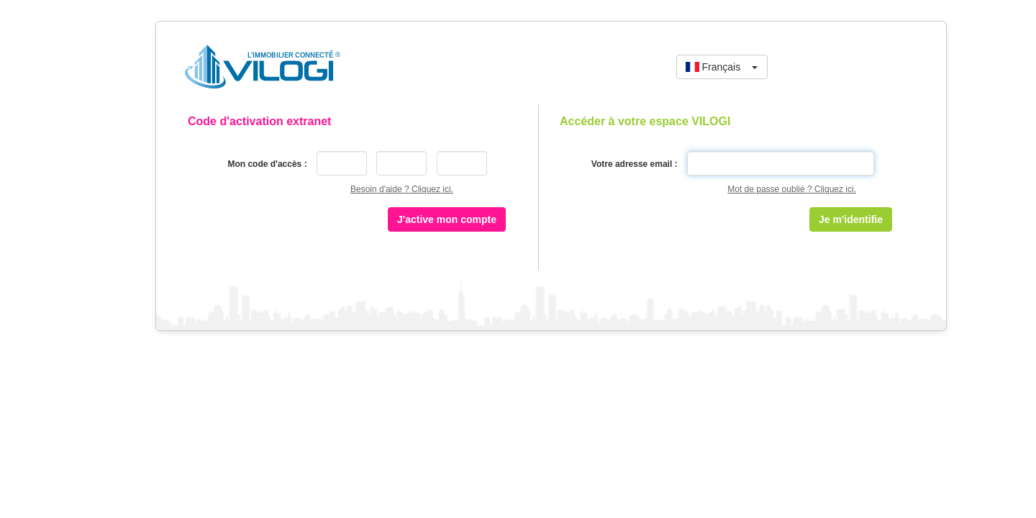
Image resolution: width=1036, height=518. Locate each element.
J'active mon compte (446, 219)
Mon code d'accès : (266, 164)
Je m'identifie (851, 219)
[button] (722, 67)
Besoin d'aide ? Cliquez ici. (401, 189)
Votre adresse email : (634, 164)
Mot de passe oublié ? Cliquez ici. (791, 189)
